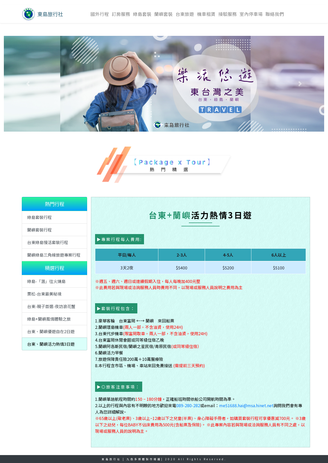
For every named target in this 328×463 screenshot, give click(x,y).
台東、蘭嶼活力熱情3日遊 (51, 344)
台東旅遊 (185, 14)
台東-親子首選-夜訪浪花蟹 (51, 306)
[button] (28, 84)
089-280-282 (188, 405)
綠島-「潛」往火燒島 (46, 281)
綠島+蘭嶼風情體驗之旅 (49, 319)
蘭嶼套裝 (163, 14)
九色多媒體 (136, 459)
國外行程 (99, 14)
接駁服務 (227, 14)
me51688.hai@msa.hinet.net (246, 405)
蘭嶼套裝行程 (39, 230)
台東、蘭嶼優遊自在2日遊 (51, 331)
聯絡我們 (274, 14)
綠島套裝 (142, 14)
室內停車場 (251, 14)
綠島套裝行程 (39, 217)
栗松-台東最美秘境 (44, 294)
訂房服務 (121, 14)
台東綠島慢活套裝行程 (47, 242)
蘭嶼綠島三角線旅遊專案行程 (53, 255)
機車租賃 (206, 14)
